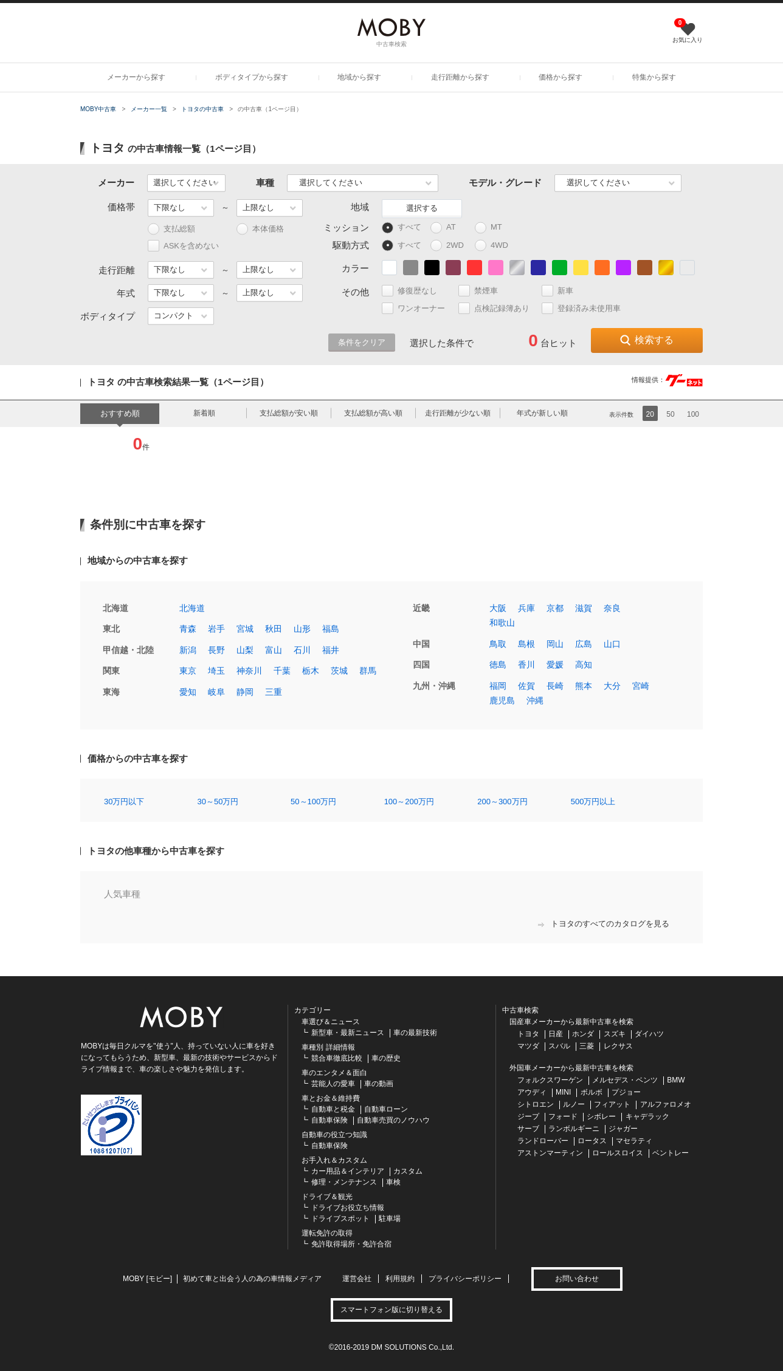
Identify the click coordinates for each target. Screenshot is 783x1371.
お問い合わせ (577, 1278)
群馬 (367, 670)
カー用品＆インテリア (347, 1171)
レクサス (618, 1046)
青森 (187, 629)
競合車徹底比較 (336, 1058)
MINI (563, 1092)
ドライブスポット (340, 1218)
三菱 (586, 1046)
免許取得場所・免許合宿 (351, 1244)
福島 (330, 629)
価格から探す (560, 77)
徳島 (497, 664)
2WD (450, 245)
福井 (330, 650)
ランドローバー (542, 1141)
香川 (526, 664)
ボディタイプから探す (251, 77)
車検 (393, 1182)
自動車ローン (386, 1109)
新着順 (204, 413)
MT (494, 227)
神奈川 (249, 670)
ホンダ (583, 1034)
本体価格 (260, 229)
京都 (555, 608)
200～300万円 (502, 801)
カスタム (408, 1171)
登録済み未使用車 (581, 308)
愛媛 (555, 664)
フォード (563, 1116)
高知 (583, 664)
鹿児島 (502, 700)
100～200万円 (409, 801)
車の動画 (378, 1083)
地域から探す (359, 77)
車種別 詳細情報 (328, 1047)
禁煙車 (483, 290)
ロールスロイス (617, 1153)
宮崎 (640, 686)
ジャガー (623, 1128)
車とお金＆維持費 (331, 1098)
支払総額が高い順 (373, 413)
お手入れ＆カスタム (334, 1160)
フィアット (612, 1104)
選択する (422, 208)
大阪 (497, 608)
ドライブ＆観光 (327, 1196)
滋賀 (583, 608)
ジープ (528, 1116)
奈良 (612, 608)
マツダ (528, 1046)
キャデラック (647, 1116)
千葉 (282, 670)
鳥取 (497, 644)
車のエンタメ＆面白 (334, 1072)
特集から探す (654, 77)
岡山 (555, 644)
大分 (612, 686)
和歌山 (502, 622)
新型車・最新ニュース (347, 1032)
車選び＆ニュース (331, 1021)
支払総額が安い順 (289, 413)
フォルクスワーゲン (550, 1080)
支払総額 (171, 229)
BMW (676, 1080)
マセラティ (634, 1141)
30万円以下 (124, 801)
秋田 (273, 629)
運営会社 (356, 1278)
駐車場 (390, 1218)
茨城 (339, 670)
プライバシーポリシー (465, 1278)
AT (448, 227)
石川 (302, 650)
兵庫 (526, 608)
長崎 (555, 686)
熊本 (583, 686)
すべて (401, 227)
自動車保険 (329, 1120)
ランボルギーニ (573, 1128)
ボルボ (591, 1092)
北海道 (192, 608)
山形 (302, 629)
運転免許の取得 (327, 1233)
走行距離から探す (460, 77)
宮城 (245, 629)
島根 (526, 644)
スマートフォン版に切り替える (391, 1309)
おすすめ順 (120, 413)
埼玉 (216, 670)
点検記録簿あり (499, 308)
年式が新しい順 (542, 413)
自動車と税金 (333, 1109)
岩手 (216, 629)
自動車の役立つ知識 (334, 1134)
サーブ (528, 1128)
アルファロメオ (665, 1104)
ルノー (574, 1104)
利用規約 (400, 1278)
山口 (612, 644)
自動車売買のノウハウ (393, 1120)
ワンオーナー (418, 308)
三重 (273, 692)
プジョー (626, 1092)
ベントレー (670, 1153)
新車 (563, 290)
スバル (559, 1046)
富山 (273, 650)
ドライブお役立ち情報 (347, 1207)
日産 (555, 1034)
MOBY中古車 (98, 109)
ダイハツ (649, 1034)
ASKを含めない (183, 245)
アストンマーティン (550, 1153)
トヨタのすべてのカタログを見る (603, 923)
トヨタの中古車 (202, 109)
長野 (216, 650)
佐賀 (526, 686)
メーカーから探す (136, 77)
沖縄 (534, 700)
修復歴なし (414, 290)
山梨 (245, 650)
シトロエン (535, 1104)
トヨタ (528, 1034)
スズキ (615, 1034)
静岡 (245, 692)
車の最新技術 (415, 1032)
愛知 (187, 692)
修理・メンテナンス (344, 1182)
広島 (583, 644)
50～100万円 (313, 801)
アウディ (532, 1092)
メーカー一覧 (149, 109)
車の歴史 (386, 1058)
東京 (187, 670)
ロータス (592, 1141)
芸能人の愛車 (333, 1083)
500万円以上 (593, 801)
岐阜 (216, 692)
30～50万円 (218, 801)
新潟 (187, 650)
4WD (494, 245)
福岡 (497, 686)
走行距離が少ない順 (458, 413)
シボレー (601, 1116)
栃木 (310, 670)
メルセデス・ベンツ (625, 1080)
